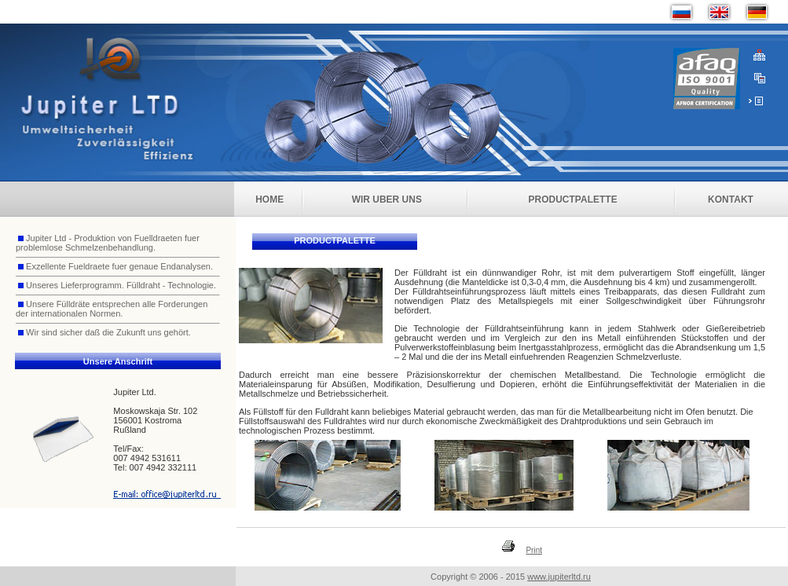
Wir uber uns (387, 199)
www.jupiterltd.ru (559, 576)
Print (534, 550)
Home (269, 199)
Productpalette (573, 199)
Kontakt (730, 199)
